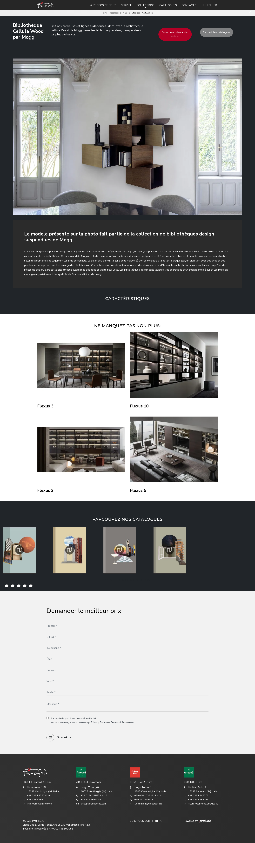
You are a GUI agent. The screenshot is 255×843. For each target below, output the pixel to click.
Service (126, 5)
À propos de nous (103, 5)
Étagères (136, 13)
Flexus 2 (45, 490)
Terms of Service (120, 722)
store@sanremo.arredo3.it (201, 804)
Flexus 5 (138, 490)
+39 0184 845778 (196, 796)
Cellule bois (147, 13)
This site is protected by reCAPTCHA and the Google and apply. (93, 722)
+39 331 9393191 (142, 800)
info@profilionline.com (37, 804)
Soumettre (59, 737)
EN (209, 5)
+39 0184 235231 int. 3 (145, 796)
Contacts (189, 5)
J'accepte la (73, 718)
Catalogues (168, 5)
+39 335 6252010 (35, 800)
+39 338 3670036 (88, 800)
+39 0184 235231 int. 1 (38, 796)
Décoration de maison (119, 13)
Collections (145, 5)
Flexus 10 (139, 406)
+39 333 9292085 (196, 800)
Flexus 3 (45, 406)
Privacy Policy (99, 722)
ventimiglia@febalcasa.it (146, 804)
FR (215, 5)
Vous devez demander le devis (175, 34)
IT (203, 5)
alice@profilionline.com (91, 804)
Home (104, 13)
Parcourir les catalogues (216, 32)
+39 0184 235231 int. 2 (91, 796)
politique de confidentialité (80, 718)
